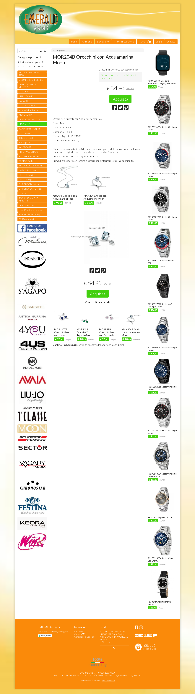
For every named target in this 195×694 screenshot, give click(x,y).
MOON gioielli (59, 50)
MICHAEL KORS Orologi (30, 165)
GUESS (22, 193)
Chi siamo (87, 41)
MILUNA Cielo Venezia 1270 (29, 73)
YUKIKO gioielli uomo (28, 110)
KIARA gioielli (25, 142)
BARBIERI (24, 91)
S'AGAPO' (23, 101)
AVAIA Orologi (25, 179)
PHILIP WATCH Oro (28, 151)
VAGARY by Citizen (27, 170)
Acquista (120, 98)
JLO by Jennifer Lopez (29, 128)
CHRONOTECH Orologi (30, 188)
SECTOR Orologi (26, 161)
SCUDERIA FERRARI (29, 156)
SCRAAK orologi (26, 219)
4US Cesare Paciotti (28, 105)
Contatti (171, 41)
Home (74, 41)
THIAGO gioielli (26, 138)
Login (159, 41)
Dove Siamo (103, 41)
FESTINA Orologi (27, 205)
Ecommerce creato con (97, 680)
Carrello (145, 41)
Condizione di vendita (84, 636)
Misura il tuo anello (124, 41)
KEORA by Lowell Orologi (31, 210)
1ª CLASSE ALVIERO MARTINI (28, 199)
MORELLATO (25, 114)
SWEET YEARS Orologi (29, 214)
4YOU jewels (25, 133)
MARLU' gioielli (25, 96)
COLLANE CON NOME (30, 119)
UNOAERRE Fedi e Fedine (31, 79)
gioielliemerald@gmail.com (129, 675)
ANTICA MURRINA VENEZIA (28, 85)
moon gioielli (118, 344)
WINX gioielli (25, 147)
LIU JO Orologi (26, 175)
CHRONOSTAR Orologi (30, 184)
